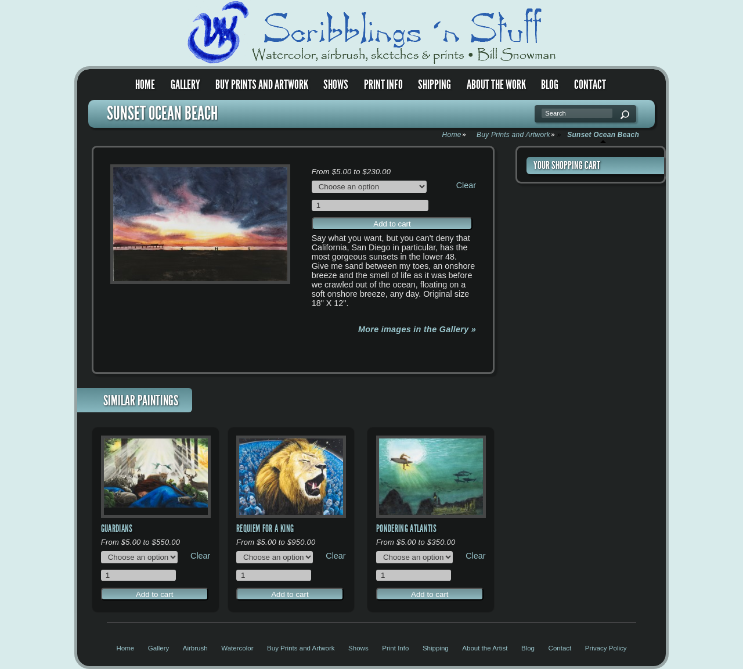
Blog (549, 84)
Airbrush (195, 648)
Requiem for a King (265, 528)
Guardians (117, 528)
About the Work (496, 84)
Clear (466, 185)
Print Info (383, 84)
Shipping (434, 84)
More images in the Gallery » (417, 329)
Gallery (185, 84)
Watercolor (237, 648)
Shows (335, 84)
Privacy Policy (606, 648)
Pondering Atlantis (406, 528)
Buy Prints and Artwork (261, 84)
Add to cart (391, 224)
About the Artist (484, 648)
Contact (590, 84)
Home (145, 84)
